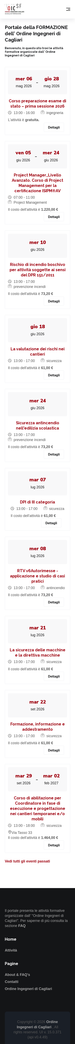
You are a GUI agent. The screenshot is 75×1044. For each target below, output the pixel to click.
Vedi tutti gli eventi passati (27, 861)
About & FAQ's (17, 975)
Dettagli (54, 127)
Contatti (11, 982)
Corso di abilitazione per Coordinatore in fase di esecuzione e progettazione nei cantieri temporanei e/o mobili (37, 808)
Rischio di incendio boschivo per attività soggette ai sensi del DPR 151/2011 (38, 269)
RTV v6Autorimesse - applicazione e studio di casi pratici (37, 576)
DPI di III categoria (37, 502)
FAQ (22, 926)
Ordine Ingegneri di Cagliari (28, 989)
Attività (11, 950)
